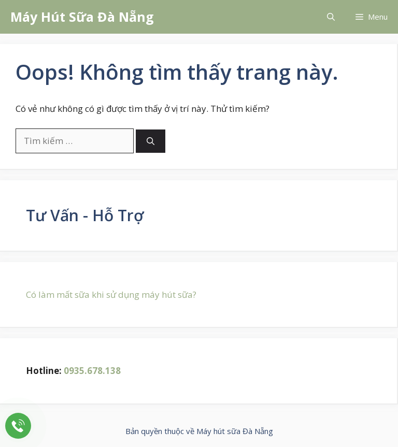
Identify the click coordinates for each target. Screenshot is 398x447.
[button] (331, 17)
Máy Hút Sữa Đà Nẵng (82, 16)
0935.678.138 (92, 371)
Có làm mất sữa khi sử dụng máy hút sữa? (111, 294)
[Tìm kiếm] (150, 141)
